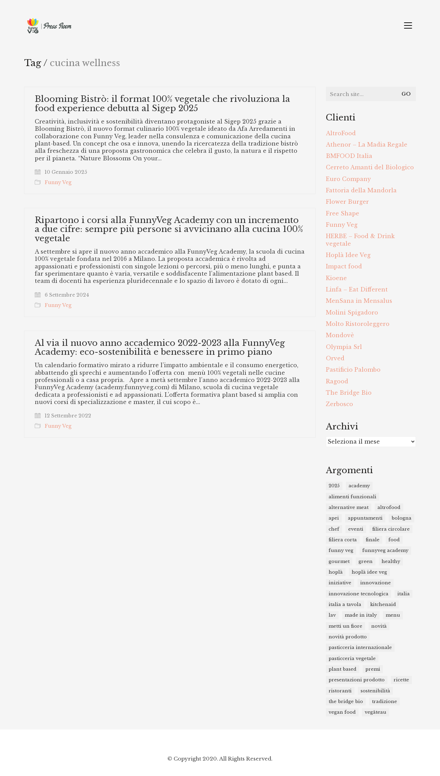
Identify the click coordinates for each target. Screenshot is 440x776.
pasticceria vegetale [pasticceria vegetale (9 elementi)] (352, 658)
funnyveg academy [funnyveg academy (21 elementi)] (385, 550)
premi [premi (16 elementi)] (372, 669)
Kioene (336, 278)
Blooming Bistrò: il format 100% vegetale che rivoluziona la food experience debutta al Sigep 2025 (162, 104)
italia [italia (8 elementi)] (403, 594)
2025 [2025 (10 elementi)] (334, 486)
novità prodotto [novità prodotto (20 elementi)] (348, 637)
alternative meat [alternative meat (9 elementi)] (348, 507)
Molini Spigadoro (352, 312)
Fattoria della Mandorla (361, 190)
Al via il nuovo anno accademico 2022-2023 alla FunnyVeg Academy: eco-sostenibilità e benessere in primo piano (160, 348)
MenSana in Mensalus (359, 300)
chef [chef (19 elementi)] (334, 529)
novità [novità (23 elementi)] (379, 626)
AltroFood (341, 133)
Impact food (344, 266)
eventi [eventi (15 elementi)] (355, 529)
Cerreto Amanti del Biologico (370, 167)
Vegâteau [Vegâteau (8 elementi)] (375, 712)
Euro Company (348, 179)
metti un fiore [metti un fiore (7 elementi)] (345, 626)
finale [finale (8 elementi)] (373, 540)
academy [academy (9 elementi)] (359, 486)
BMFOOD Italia (349, 155)
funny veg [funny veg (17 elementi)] (341, 550)
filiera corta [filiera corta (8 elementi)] (343, 540)
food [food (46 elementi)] (394, 540)
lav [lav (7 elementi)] (332, 615)
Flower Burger (347, 201)
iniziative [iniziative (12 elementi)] (340, 583)
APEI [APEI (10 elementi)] (334, 518)
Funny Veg (58, 182)
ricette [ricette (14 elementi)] (401, 680)
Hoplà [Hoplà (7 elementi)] (336, 572)
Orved (335, 358)
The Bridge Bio (349, 392)
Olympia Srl (344, 346)
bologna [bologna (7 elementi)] (401, 518)
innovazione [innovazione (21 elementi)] (375, 583)
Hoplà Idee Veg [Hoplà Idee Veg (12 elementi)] (369, 572)
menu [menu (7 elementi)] (393, 615)
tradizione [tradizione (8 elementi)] (384, 701)
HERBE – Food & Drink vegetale (360, 240)
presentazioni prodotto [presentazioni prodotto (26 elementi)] (357, 680)
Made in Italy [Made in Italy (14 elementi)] (361, 615)
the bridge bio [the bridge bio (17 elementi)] (346, 701)
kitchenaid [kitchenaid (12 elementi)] (383, 604)
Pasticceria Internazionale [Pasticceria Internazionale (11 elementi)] (360, 647)
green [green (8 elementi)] (366, 561)
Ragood (337, 381)
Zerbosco (339, 404)
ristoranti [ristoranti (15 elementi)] (340, 691)
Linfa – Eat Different (357, 289)
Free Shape (342, 213)
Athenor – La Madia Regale (366, 144)
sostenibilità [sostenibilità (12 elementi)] (375, 691)
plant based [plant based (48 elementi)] (342, 669)
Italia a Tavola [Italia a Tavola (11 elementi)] (345, 604)
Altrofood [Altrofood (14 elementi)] (388, 507)
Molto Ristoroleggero (357, 323)
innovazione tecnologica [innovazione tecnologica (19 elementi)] (358, 594)
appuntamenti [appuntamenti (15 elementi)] (365, 518)
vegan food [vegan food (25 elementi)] (342, 712)
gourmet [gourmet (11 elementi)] (339, 561)
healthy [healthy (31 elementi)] (391, 561)
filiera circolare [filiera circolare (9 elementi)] (391, 529)
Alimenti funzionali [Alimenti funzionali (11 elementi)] (352, 497)
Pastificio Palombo (353, 369)
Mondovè (340, 335)
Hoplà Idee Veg (348, 255)
